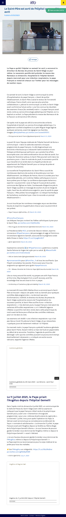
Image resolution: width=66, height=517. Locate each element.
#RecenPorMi (51, 250)
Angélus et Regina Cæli (17, 464)
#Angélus (11, 439)
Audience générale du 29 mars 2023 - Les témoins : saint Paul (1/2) (31, 383)
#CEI (24, 231)
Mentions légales (40, 515)
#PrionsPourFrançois (15, 218)
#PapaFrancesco (23, 233)
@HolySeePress (19, 132)
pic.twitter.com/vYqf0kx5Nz (29, 223)
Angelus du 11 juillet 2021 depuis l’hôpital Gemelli (27, 498)
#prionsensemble (14, 260)
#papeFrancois (41, 265)
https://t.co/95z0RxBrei (42, 449)
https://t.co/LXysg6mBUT (33, 238)
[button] (33, 59)
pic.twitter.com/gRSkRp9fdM (18, 452)
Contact (31, 515)
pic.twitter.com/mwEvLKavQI (18, 253)
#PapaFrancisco (35, 248)
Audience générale (16, 348)
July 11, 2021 (25, 456)
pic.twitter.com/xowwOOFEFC (37, 132)
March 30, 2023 (35, 212)
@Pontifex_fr (30, 260)
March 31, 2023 (46, 136)
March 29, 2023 (26, 242)
